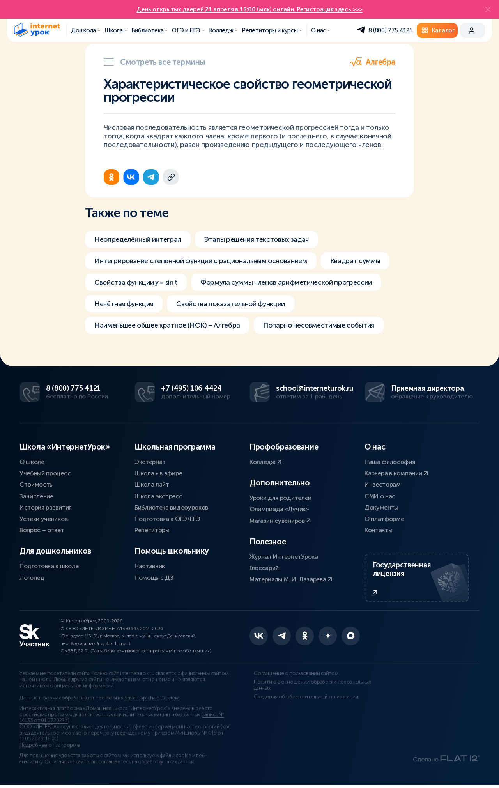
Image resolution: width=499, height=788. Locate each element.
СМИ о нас (380, 496)
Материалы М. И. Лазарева (291, 579)
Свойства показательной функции (234, 305)
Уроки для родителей (280, 498)
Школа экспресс (158, 496)
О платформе (384, 519)
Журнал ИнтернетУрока (284, 557)
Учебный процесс (45, 473)
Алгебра (372, 62)
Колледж (265, 462)
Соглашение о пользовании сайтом (292, 676)
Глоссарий (264, 568)
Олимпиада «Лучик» (279, 509)
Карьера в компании (396, 473)
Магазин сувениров (280, 521)
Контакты (378, 530)
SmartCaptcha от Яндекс (152, 700)
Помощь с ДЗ (153, 578)
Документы (381, 508)
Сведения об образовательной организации (302, 699)
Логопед (31, 578)
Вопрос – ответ (41, 530)
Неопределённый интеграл (139, 239)
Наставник (149, 566)
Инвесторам (383, 485)
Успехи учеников (43, 519)
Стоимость (36, 485)
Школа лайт (151, 485)
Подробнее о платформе (49, 748)
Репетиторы (152, 530)
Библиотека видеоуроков (171, 508)
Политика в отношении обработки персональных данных (308, 688)
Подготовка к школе (48, 566)
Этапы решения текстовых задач (262, 239)
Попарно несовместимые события (328, 327)
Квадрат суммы (362, 261)
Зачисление (36, 496)
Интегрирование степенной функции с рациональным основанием (204, 261)
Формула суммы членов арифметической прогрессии (293, 283)
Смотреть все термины (154, 62)
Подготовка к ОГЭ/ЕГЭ (167, 519)
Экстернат (150, 462)
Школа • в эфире (158, 473)
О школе (31, 462)
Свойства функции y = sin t (137, 283)
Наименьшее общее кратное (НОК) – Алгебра (170, 327)
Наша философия (390, 462)
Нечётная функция (124, 305)
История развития (45, 508)
